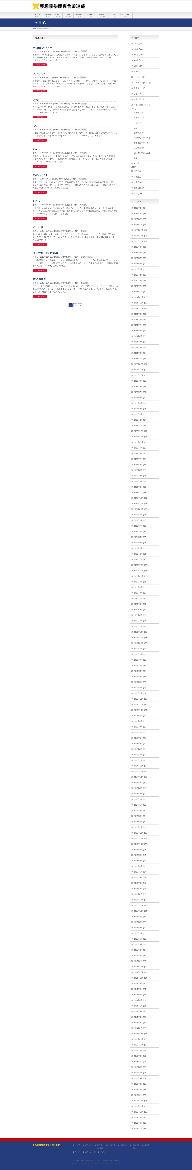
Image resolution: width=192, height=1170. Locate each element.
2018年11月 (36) (141, 704)
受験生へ (147, 1145)
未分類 (84, 51)
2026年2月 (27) (140, 219)
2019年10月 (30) (141, 643)
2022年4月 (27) (140, 476)
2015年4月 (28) (140, 944)
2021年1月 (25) (140, 559)
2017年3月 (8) (139, 816)
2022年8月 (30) (140, 453)
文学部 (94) (138, 123)
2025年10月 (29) (141, 241)
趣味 (84, 231)
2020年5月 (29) (140, 604)
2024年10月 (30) (141, 308)
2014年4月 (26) (140, 1011)
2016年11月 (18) (141, 838)
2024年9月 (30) (140, 314)
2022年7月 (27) (140, 459)
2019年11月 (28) (141, 637)
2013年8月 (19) (140, 1056)
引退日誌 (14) (139, 99)
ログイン (104, 1152)
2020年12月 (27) (141, 565)
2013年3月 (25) (140, 1084)
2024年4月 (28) (140, 342)
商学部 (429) (139, 118)
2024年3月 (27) (140, 347)
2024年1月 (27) (140, 358)
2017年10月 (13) (141, 777)
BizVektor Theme (96, 1163)
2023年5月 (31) (140, 403)
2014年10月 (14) (141, 978)
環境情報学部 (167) (142, 138)
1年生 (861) (138, 44)
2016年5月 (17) (140, 872)
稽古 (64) (137, 171)
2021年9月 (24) (140, 515)
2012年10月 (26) (141, 1112)
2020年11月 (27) (141, 571)
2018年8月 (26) (140, 721)
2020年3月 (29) (140, 615)
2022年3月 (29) (140, 481)
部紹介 (99, 1145)
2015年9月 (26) (140, 916)
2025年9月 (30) (140, 247)
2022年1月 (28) (140, 492)
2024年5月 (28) (140, 336)
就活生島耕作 (39, 279)
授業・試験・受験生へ (143, 105)
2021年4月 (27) (140, 543)
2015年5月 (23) (140, 939)
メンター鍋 (38, 227)
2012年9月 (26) (140, 1117)
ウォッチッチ (39, 74)
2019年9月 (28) (140, 649)
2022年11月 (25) (141, 437)
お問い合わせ (90, 1152)
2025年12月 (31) (141, 230)
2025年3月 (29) (140, 280)
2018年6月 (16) (140, 732)
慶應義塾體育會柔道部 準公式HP (93, 1160)
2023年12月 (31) (141, 364)
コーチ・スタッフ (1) (142, 83)
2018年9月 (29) (140, 716)
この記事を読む (40, 64)
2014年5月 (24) (140, 1006)
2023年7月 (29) (140, 392)
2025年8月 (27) (140, 252)
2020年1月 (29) (140, 626)
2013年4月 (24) (140, 1078)
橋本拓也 (65, 51)
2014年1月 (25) (140, 1028)
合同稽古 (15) (139, 88)
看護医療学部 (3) (141, 143)
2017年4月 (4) (139, 810)
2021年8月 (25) (140, 520)
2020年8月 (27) (140, 587)
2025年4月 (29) (140, 275)
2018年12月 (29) (141, 699)
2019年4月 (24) (140, 676)
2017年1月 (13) (140, 827)
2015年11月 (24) (141, 905)
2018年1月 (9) (139, 760)
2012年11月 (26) (141, 1106)
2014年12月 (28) (141, 967)
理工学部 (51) (139, 133)
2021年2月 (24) (140, 554)
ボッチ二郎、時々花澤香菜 (45, 253)
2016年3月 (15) (140, 883)
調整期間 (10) (139, 188)
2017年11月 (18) (141, 771)
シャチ (36, 100)
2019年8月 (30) (140, 654)
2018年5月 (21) (140, 738)
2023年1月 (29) (140, 425)
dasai (35, 149)
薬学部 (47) (138, 158)
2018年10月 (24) (141, 710)
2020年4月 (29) (140, 610)
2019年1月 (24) (140, 693)
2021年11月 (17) (141, 504)
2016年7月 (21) (140, 861)
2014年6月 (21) (140, 1000)
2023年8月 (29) (140, 386)
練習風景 (100, 1148)
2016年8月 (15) (140, 855)
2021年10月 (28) (141, 509)
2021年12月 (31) (141, 498)
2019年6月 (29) (140, 665)
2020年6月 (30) (140, 598)
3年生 (85, 257)
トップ (77, 1145)
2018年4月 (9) (139, 744)
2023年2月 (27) (140, 420)
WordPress (84, 1163)
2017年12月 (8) (140, 766)
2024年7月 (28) (140, 325)
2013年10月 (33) (141, 1045)
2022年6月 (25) (140, 465)
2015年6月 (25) (140, 933)
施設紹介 (124, 1145)
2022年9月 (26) (140, 448)
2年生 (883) (138, 49)
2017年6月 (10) (140, 799)
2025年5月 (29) (140, 269)
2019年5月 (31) (140, 671)
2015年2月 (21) (140, 955)
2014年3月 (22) (140, 1017)
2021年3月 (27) (140, 548)
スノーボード (39, 201)
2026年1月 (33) (140, 225)
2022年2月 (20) (140, 487)
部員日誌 (136, 1145)
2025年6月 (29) (140, 264)
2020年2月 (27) (140, 621)
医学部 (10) (138, 112)
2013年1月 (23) (140, 1095)
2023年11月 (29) (141, 370)
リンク (77, 1152)
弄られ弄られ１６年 (42, 48)
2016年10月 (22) (141, 844)
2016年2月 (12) (140, 889)
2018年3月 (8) (139, 749)
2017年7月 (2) (139, 794)
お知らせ (88, 1145)
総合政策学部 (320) (142, 153)
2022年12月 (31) (141, 431)
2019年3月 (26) (140, 682)
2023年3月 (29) (140, 414)
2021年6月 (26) (140, 531)
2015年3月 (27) (140, 950)
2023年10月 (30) (141, 375)
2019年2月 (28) (140, 688)
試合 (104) (138, 182)
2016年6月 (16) (140, 866)
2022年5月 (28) (140, 470)
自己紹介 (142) (140, 177)
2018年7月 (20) (140, 727)
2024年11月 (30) (141, 303)
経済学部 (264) (140, 148)
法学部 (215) (139, 128)
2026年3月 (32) (140, 213)
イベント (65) (139, 77)
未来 (35, 126)
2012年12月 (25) (141, 1101)
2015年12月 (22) (141, 900)
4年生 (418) (138, 60)
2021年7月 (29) (140, 526)
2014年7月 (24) (140, 995)
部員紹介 (112, 1145)
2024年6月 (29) (140, 331)
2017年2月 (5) (139, 822)
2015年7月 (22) (140, 928)
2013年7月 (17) (140, 1062)
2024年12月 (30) (141, 297)
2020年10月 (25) (141, 576)
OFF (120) (138, 66)
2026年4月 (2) (139, 208)
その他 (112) (139, 71)
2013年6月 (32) (140, 1067)
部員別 (135, 1148)
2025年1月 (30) (140, 292)
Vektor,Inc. (109, 1163)
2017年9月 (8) (139, 783)
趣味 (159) (138, 193)
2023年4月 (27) (140, 409)
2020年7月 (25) (140, 593)
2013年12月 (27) (141, 1034)
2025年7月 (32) (140, 258)
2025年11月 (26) (141, 236)
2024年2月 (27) (140, 353)
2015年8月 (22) (140, 922)
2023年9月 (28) (140, 381)
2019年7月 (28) (140, 660)
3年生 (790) (138, 55)
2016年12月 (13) (141, 833)
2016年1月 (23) (140, 894)
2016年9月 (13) (140, 850)
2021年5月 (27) (140, 537)
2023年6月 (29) (140, 398)
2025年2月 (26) (140, 286)
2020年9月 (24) (140, 582)
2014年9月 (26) (140, 983)
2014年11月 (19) (141, 972)
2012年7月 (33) (140, 1128)
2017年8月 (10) (140, 788)
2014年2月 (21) (140, 1023)
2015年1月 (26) (140, 961)
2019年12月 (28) (141, 632)
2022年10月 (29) (141, 442)
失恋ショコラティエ (42, 175)
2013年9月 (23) (140, 1050)
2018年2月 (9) (139, 755)
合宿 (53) (137, 94)
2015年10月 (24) (141, 911)
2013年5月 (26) (140, 1073)
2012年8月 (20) (140, 1123)
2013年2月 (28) (140, 1089)
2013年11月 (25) (141, 1039)
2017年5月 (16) (140, 805)
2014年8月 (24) (140, 989)
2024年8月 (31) (140, 319)
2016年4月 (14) (140, 877)
